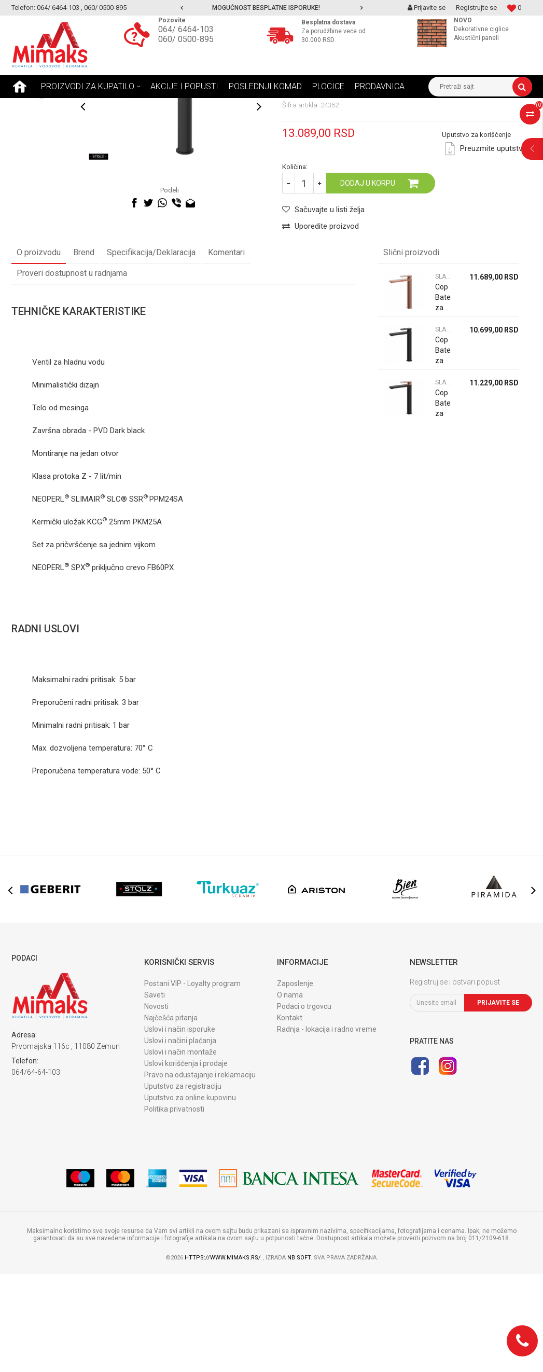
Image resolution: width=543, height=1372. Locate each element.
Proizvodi (84, 105)
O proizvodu (39, 350)
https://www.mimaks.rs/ (223, 1355)
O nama (290, 1093)
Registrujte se (476, 7)
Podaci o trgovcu (304, 1104)
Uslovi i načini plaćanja (180, 1138)
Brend (83, 350)
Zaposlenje (295, 1081)
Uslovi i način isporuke (179, 1127)
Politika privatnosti (174, 1207)
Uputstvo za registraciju (182, 1184)
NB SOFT (299, 1355)
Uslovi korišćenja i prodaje (186, 1161)
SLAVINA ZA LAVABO (171, 105)
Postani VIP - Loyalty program (192, 1081)
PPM (157, 597)
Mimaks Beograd (35, 105)
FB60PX (160, 665)
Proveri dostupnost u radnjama (72, 371)
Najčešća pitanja (171, 1116)
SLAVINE (119, 105)
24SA (174, 597)
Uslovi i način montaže (180, 1150)
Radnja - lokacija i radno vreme (327, 1127)
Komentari (226, 350)
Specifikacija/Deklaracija (151, 350)
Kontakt (289, 1116)
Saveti (154, 1093)
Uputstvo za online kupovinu (190, 1195)
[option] (271, 8)
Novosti (156, 1104)
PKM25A (147, 620)
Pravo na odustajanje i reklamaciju (200, 1173)
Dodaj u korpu (367, 281)
